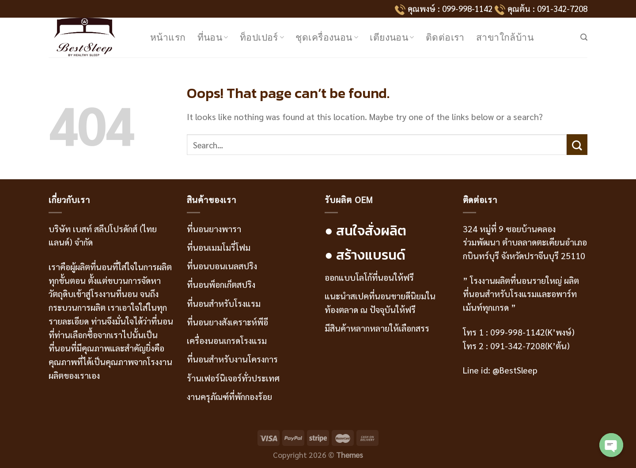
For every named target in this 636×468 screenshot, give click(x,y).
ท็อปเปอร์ (262, 37)
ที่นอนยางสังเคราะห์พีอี (227, 321)
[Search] (583, 37)
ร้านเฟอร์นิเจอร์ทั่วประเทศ (233, 377)
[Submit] (577, 144)
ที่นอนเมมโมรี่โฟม (218, 247)
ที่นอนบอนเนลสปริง (222, 265)
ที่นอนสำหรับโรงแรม (224, 303)
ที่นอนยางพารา (214, 228)
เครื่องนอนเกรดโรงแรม (227, 340)
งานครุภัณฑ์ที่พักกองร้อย (230, 396)
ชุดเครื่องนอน (326, 37)
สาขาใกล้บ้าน (505, 37)
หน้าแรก (168, 37)
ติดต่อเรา (445, 37)
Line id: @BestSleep (500, 369)
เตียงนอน (392, 37)
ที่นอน (212, 37)
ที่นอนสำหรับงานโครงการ (232, 358)
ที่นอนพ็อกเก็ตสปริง (221, 284)
